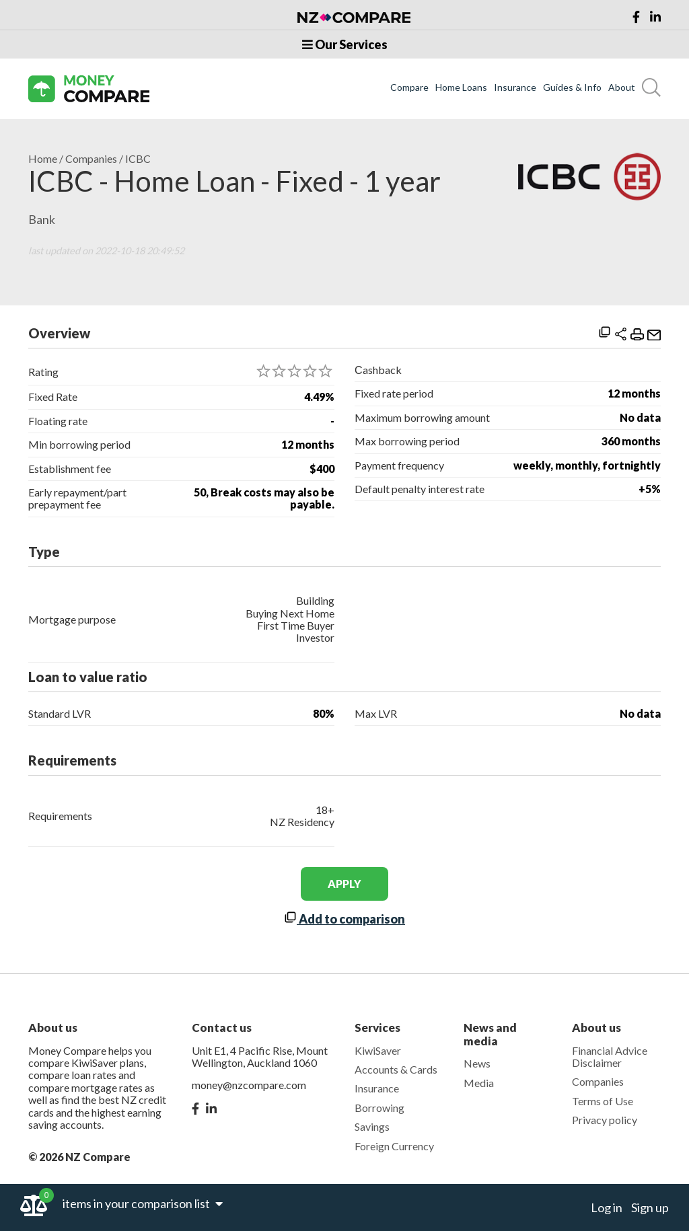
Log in (606, 1207)
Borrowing (379, 1107)
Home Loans (461, 87)
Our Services (345, 44)
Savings (372, 1126)
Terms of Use (602, 1100)
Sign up (650, 1207)
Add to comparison (344, 918)
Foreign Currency (394, 1146)
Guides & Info (572, 87)
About (621, 87)
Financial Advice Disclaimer (609, 1056)
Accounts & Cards (396, 1069)
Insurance (515, 87)
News (477, 1063)
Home (42, 159)
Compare (409, 87)
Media (479, 1082)
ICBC (138, 159)
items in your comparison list (143, 1203)
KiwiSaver (378, 1050)
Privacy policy (604, 1119)
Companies (91, 159)
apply (344, 883)
